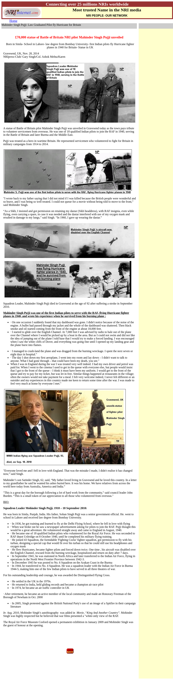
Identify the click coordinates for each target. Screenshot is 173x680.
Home (13, 21)
